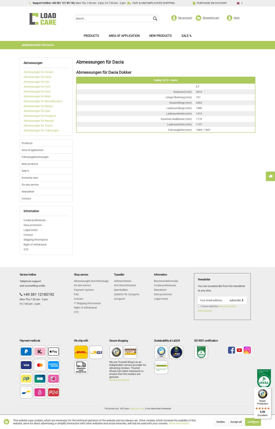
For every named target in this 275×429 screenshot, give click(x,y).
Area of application (33, 150)
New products (30, 163)
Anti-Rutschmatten (125, 285)
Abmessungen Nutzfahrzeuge (91, 281)
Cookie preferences (35, 220)
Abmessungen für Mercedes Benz (43, 101)
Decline (220, 421)
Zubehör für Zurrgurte (126, 294)
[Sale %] (186, 37)
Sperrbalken (121, 289)
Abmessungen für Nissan (38, 106)
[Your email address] (212, 300)
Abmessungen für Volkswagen (41, 130)
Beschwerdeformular (166, 281)
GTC (26, 249)
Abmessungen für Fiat (36, 81)
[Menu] (269, 389)
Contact (26, 198)
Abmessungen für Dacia (37, 76)
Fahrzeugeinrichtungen (35, 156)
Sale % (25, 170)
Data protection (33, 225)
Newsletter (28, 191)
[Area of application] (124, 37)
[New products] (160, 37)
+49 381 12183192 (38, 294)
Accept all (236, 421)
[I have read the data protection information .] (199, 306)
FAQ (76, 294)
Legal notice (31, 229)
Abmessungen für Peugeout (40, 115)
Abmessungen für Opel (37, 110)
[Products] (91, 37)
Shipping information (36, 239)
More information (119, 379)
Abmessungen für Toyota (38, 125)
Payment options (84, 289)
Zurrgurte (119, 298)
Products (27, 143)
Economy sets (30, 177)
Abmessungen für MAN (37, 96)
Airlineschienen (122, 281)
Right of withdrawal (35, 244)
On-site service (30, 184)
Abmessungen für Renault (39, 120)
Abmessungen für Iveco (37, 91)
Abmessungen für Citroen (38, 72)
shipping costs (136, 408)
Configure (253, 421)
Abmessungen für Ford (37, 86)
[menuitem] (116, 19)
